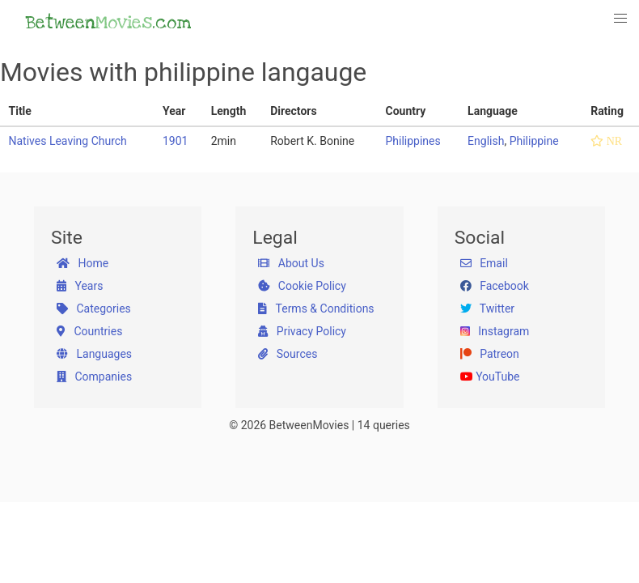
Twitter (487, 308)
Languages (94, 353)
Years (80, 285)
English (486, 140)
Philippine (534, 140)
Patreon (489, 353)
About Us (291, 263)
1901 (175, 140)
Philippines (412, 140)
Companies (94, 376)
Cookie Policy (301, 285)
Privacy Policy (302, 331)
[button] (621, 18)
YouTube (490, 376)
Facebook (494, 285)
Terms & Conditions (316, 308)
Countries (89, 331)
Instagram (495, 331)
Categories (94, 308)
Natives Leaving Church (68, 140)
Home (82, 263)
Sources (287, 353)
